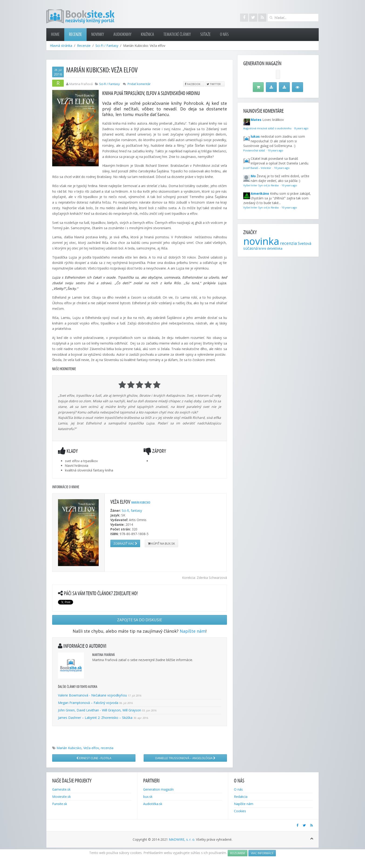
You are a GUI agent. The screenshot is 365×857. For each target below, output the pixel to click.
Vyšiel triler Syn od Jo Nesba (261, 185)
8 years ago (301, 128)
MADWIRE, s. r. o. (182, 839)
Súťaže (205, 34)
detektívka (274, 248)
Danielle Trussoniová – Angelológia (185, 758)
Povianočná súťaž (254, 150)
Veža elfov (91, 748)
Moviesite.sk (61, 796)
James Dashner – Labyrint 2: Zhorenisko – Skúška (95, 717)
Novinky (97, 34)
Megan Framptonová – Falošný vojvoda (88, 702)
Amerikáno (260, 193)
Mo (253, 176)
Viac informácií (262, 853)
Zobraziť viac (125, 543)
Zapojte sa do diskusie (139, 619)
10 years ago (275, 150)
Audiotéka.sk (152, 804)
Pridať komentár (139, 84)
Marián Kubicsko (140, 502)
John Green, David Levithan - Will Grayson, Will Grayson (99, 710)
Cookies (240, 811)
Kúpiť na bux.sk (161, 543)
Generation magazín (158, 789)
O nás (224, 34)
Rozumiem (237, 853)
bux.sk (147, 796)
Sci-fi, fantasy (132, 510)
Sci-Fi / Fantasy (106, 45)
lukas (255, 136)
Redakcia (240, 796)
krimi (262, 248)
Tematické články (177, 34)
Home (55, 34)
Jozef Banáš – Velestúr (257, 168)
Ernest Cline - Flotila (93, 758)
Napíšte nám (193, 631)
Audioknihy (122, 34)
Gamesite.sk (61, 789)
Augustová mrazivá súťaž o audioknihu (267, 128)
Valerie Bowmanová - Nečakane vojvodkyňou (92, 695)
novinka (261, 241)
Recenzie (75, 34)
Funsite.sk (59, 804)
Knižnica (147, 34)
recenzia (107, 748)
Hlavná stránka (61, 45)
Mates (256, 119)
